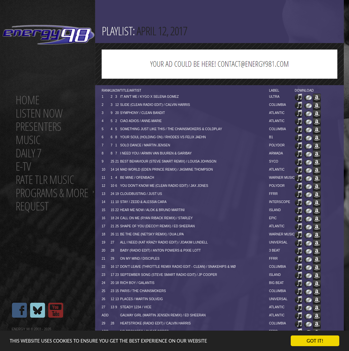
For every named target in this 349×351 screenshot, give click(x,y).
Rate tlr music (45, 179)
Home (27, 100)
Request (32, 206)
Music (28, 139)
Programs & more (52, 192)
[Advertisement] (219, 64)
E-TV (23, 166)
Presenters (38, 126)
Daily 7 (28, 153)
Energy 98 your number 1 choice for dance (48, 34)
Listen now (39, 113)
